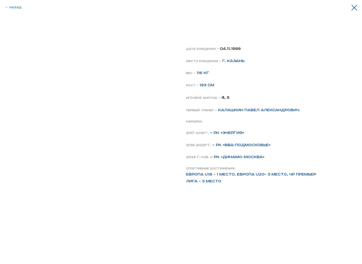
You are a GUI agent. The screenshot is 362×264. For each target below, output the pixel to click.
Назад (15, 7)
